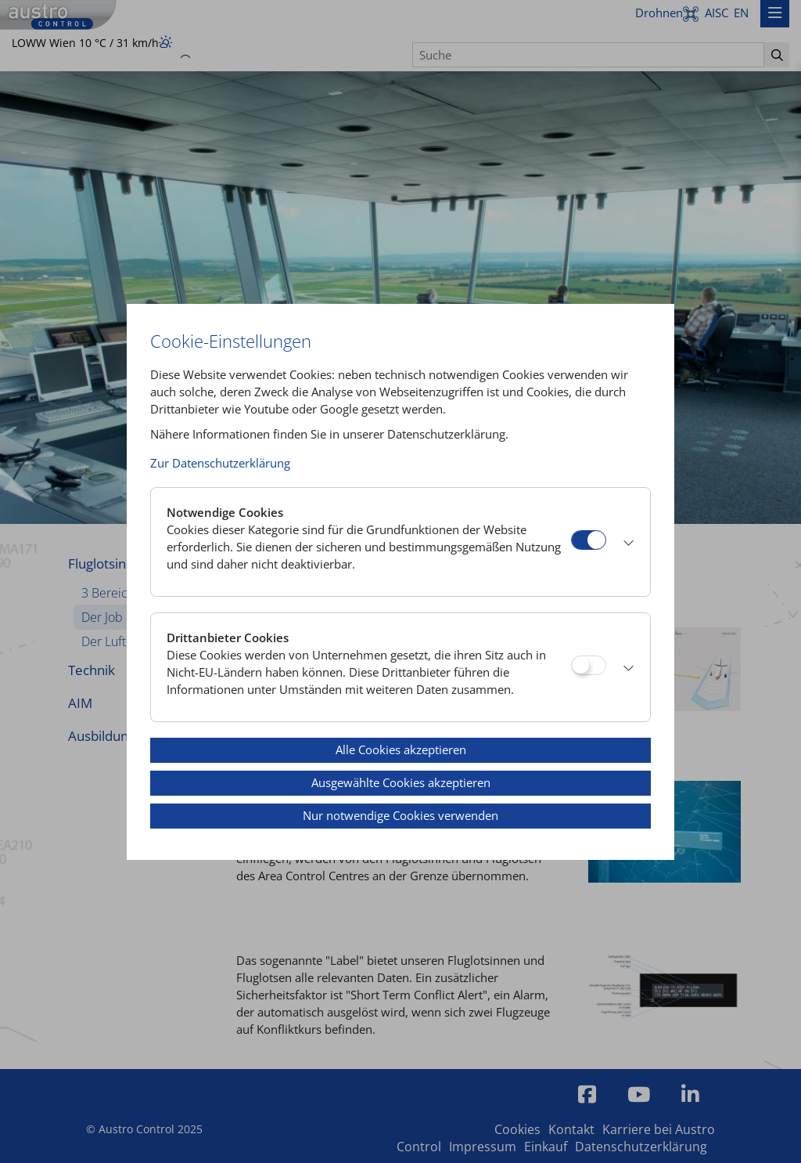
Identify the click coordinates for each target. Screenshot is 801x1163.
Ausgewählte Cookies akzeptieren (400, 782)
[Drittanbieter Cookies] (588, 665)
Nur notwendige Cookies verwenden (400, 815)
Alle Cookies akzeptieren (401, 749)
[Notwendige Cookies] (588, 540)
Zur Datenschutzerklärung (220, 463)
